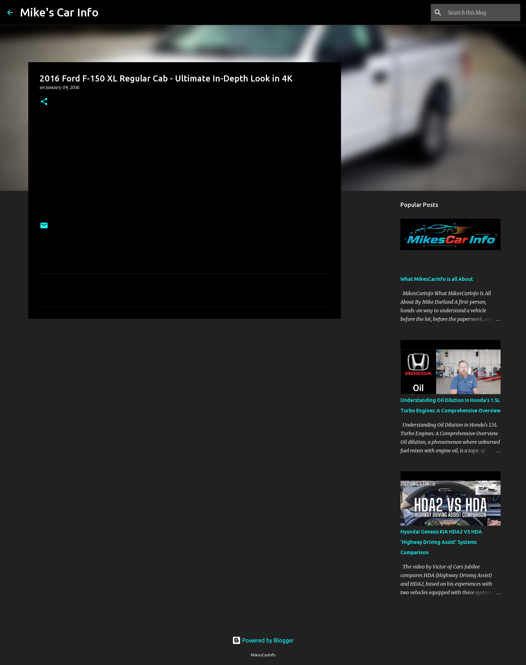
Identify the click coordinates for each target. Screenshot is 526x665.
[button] (44, 102)
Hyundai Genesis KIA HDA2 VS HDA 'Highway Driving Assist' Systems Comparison (441, 542)
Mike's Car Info (59, 12)
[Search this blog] (482, 12)
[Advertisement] (184, 379)
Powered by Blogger (263, 640)
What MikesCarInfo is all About (436, 279)
